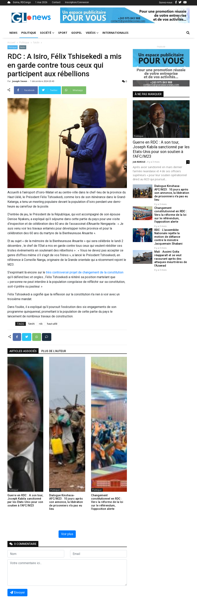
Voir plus (67, 534)
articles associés (23, 351)
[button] (70, 15)
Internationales (115, 33)
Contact (56, 2)
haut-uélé (52, 323)
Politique (28, 33)
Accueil (11, 42)
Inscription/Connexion (77, 2)
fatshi (36, 42)
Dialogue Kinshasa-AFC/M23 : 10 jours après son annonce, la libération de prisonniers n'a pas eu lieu (171, 192)
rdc (41, 323)
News (13, 33)
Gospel (76, 33)
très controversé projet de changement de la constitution (84, 272)
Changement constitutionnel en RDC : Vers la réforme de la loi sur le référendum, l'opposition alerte (170, 214)
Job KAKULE (139, 161)
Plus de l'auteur (53, 351)
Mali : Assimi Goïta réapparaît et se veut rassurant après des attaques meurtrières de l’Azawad (170, 257)
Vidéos (92, 33)
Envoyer (17, 592)
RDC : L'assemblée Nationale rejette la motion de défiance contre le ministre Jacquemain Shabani (171, 236)
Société (47, 33)
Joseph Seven (20, 81)
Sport (62, 33)
